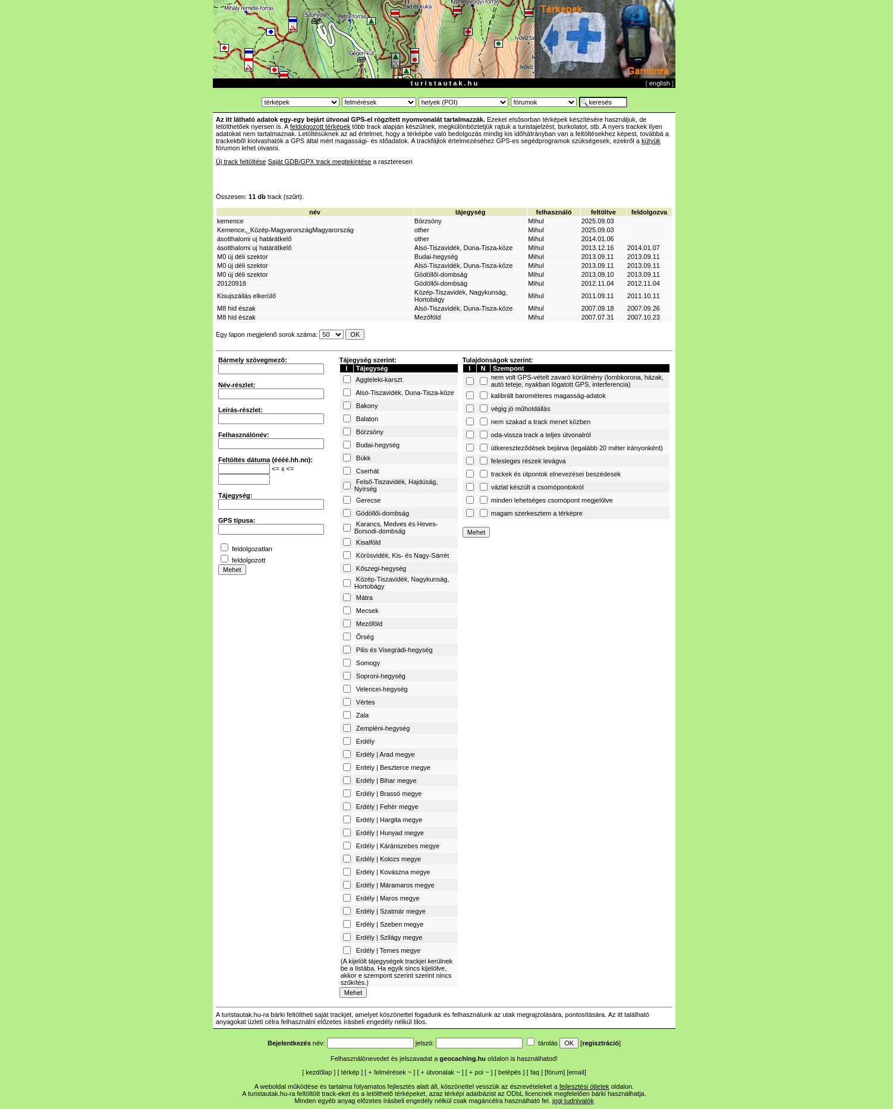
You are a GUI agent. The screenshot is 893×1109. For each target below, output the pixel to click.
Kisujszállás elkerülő (246, 295)
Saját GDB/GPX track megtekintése (319, 161)
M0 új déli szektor (242, 256)
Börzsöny (428, 221)
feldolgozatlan (252, 548)
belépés (509, 1072)
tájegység (470, 212)
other (421, 229)
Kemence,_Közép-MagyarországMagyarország (285, 229)
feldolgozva (649, 212)
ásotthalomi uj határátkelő (254, 238)
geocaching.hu (462, 1058)
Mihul (535, 221)
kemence (230, 221)
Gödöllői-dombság (440, 274)
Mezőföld (427, 317)
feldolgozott (248, 560)
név (314, 212)
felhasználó (554, 212)
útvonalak (440, 1072)
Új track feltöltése (241, 161)
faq (534, 1072)
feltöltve (603, 212)
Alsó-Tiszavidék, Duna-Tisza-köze (463, 247)
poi (478, 1072)
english (659, 83)
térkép (350, 1072)
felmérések (390, 1072)
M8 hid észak (236, 308)
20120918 (231, 283)
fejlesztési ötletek (584, 1086)
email (576, 1072)
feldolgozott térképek (320, 126)
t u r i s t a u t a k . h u (444, 83)
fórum (554, 1072)
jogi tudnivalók (573, 1100)
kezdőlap (319, 1072)
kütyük (651, 140)
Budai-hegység (436, 256)
